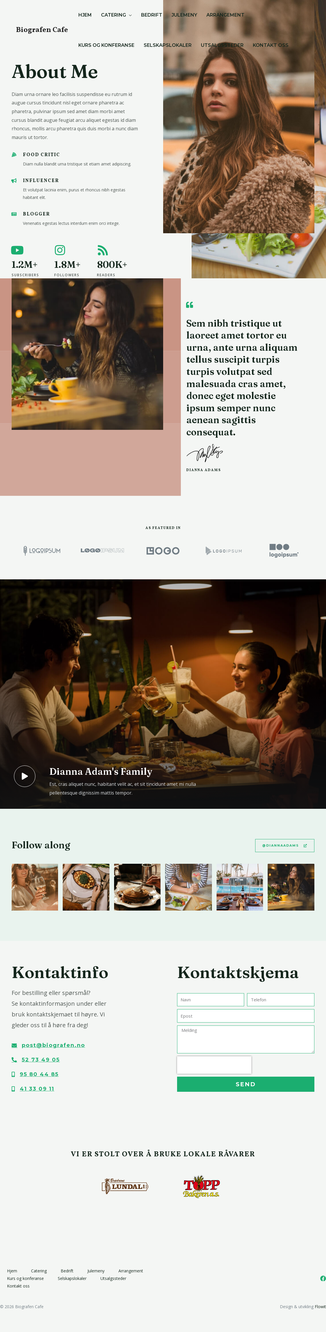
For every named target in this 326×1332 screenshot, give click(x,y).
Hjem (12, 1271)
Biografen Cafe (42, 30)
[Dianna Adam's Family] (24, 776)
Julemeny (96, 1271)
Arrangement (130, 1271)
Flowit (320, 1306)
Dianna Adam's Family (100, 771)
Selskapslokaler (72, 1278)
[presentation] (214, 1065)
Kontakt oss (18, 1286)
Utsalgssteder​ (113, 1278)
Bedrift (67, 1271)
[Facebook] (323, 1279)
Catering (39, 1271)
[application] (129, 15)
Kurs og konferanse (25, 1278)
